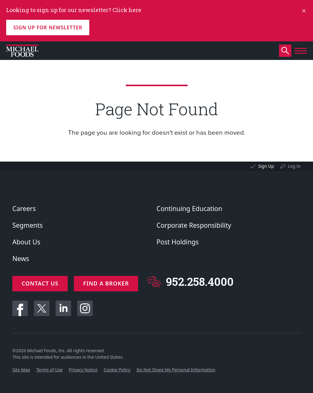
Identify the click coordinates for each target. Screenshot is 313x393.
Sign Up (266, 166)
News (20, 258)
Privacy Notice (83, 370)
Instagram (85, 308)
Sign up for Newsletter (47, 27)
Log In (294, 166)
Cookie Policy (117, 370)
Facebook (20, 308)
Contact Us (40, 283)
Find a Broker (106, 283)
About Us (26, 242)
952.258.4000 (200, 281)
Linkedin (63, 308)
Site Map (21, 370)
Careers (24, 208)
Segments (27, 225)
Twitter (41, 308)
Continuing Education (189, 208)
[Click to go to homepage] (22, 50)
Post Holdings (178, 242)
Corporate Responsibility (194, 225)
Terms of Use (49, 370)
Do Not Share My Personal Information (176, 370)
